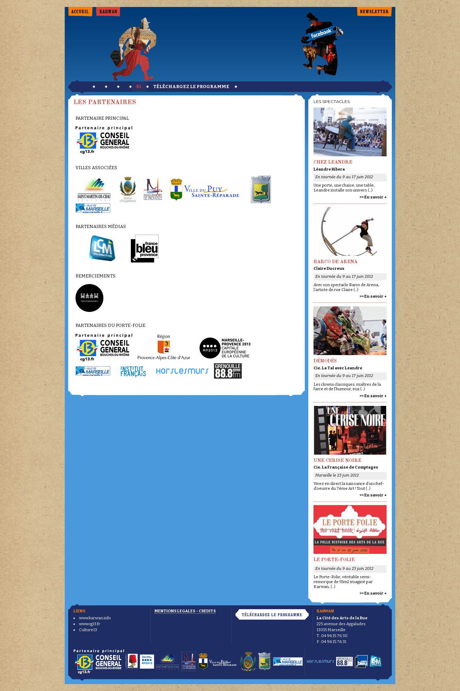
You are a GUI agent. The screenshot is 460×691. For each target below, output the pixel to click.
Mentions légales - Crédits (185, 610)
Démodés (325, 361)
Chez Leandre (333, 162)
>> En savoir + (373, 197)
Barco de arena (335, 262)
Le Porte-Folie (334, 560)
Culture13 (88, 629)
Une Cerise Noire (337, 460)
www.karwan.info (95, 617)
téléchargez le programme (191, 86)
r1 (138, 86)
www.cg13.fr (89, 623)
